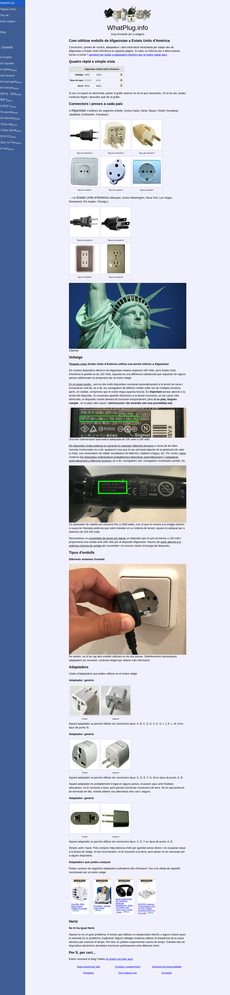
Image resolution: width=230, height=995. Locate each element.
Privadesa (89, 973)
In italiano (10, 69)
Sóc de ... (7, 15)
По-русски (10, 112)
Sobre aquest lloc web (89, 966)
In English (7, 57)
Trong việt (10, 124)
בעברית (8, 148)
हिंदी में (8, 100)
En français (11, 87)
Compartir (167, 973)
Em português (12, 81)
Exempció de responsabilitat (167, 966)
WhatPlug (9, 3)
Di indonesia (11, 118)
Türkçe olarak (12, 130)
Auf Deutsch (9, 75)
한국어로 (9, 136)
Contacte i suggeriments (128, 966)
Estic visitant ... (10, 21)
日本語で (9, 106)
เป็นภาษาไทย (12, 142)
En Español (8, 63)
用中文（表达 (12, 94)
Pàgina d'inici (9, 9)
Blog (4, 32)
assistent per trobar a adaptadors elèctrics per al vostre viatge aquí (128, 54)
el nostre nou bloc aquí (120, 959)
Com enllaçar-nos (128, 973)
